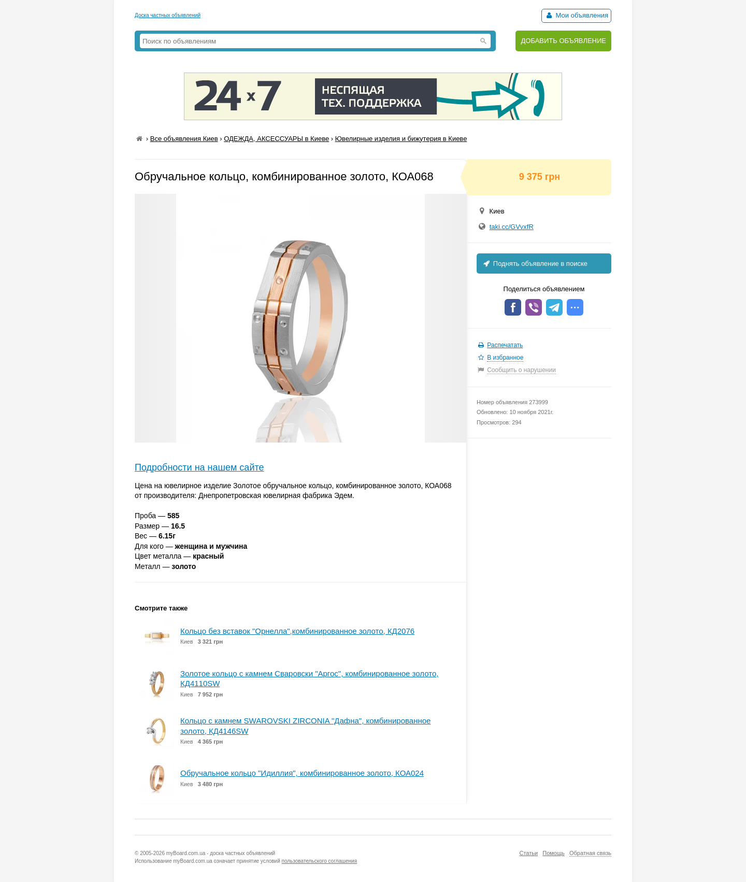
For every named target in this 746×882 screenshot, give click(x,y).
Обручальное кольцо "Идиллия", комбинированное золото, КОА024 (302, 773)
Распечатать (505, 345)
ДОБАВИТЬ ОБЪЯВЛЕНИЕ (563, 41)
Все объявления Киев (184, 139)
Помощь (553, 853)
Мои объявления (576, 15)
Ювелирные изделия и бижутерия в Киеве (401, 139)
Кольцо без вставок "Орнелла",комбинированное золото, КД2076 (297, 631)
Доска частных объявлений (167, 15)
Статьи (528, 853)
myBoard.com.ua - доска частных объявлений (220, 853)
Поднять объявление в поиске (534, 263)
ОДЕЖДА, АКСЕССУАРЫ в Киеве (276, 139)
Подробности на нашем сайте (199, 467)
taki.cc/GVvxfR (512, 227)
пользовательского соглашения (319, 861)
